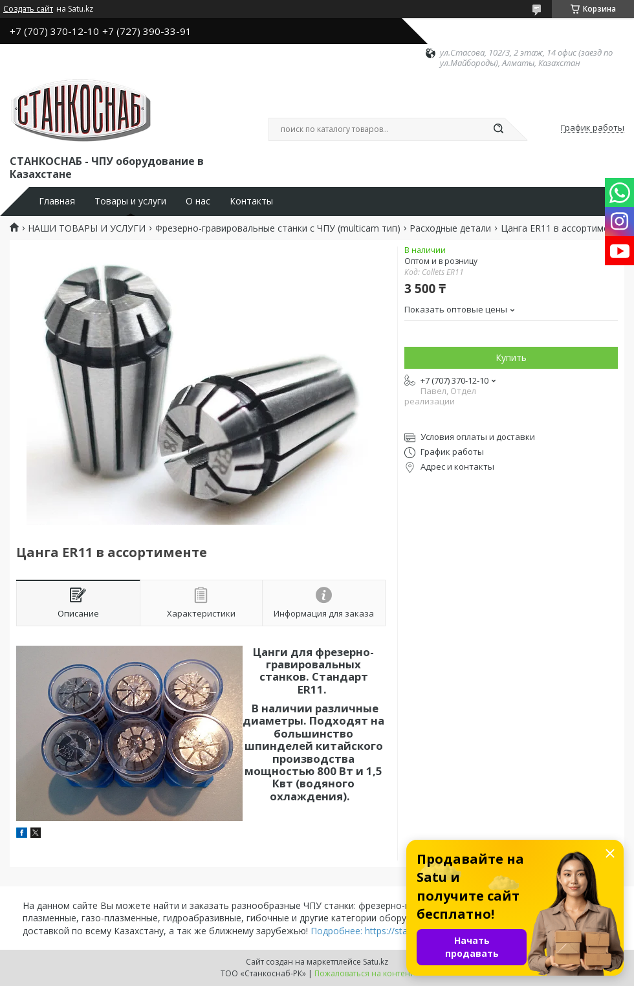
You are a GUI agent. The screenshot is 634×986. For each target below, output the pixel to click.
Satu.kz (375, 961)
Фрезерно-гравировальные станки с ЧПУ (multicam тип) (277, 228)
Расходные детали (450, 228)
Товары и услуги (130, 201)
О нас (198, 201)
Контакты (251, 201)
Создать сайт (28, 9)
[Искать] (498, 129)
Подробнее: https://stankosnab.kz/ (384, 931)
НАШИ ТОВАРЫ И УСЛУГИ (87, 228)
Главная (57, 201)
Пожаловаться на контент (363, 973)
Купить (511, 357)
